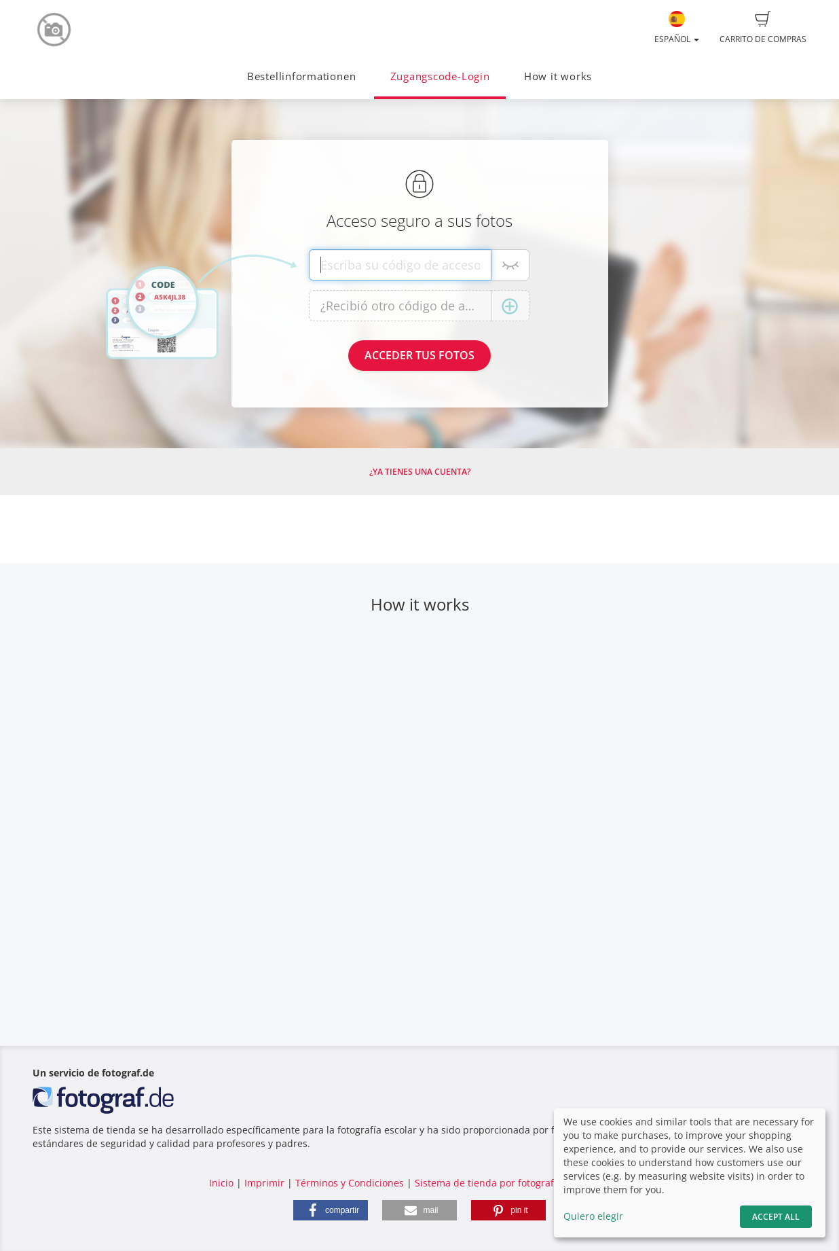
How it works (558, 76)
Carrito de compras (763, 28)
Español (676, 28)
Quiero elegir (593, 1216)
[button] (330, 1210)
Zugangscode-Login (440, 76)
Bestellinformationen (301, 76)
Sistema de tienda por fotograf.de (491, 1182)
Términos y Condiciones (349, 1182)
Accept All (776, 1216)
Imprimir (264, 1182)
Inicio (221, 1182)
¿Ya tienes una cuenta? (419, 471)
